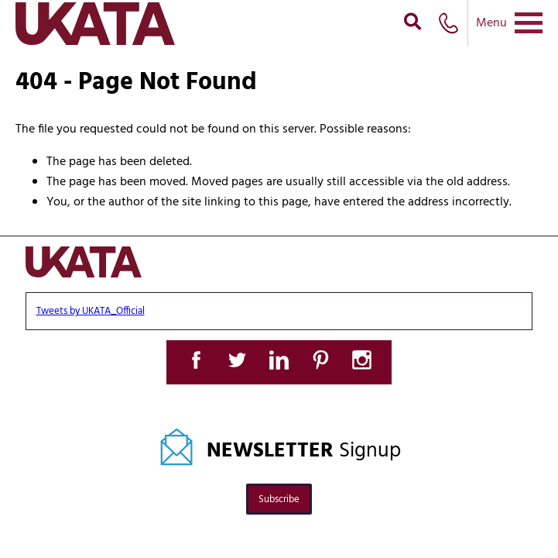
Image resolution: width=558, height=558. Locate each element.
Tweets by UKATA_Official (90, 311)
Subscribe (279, 499)
